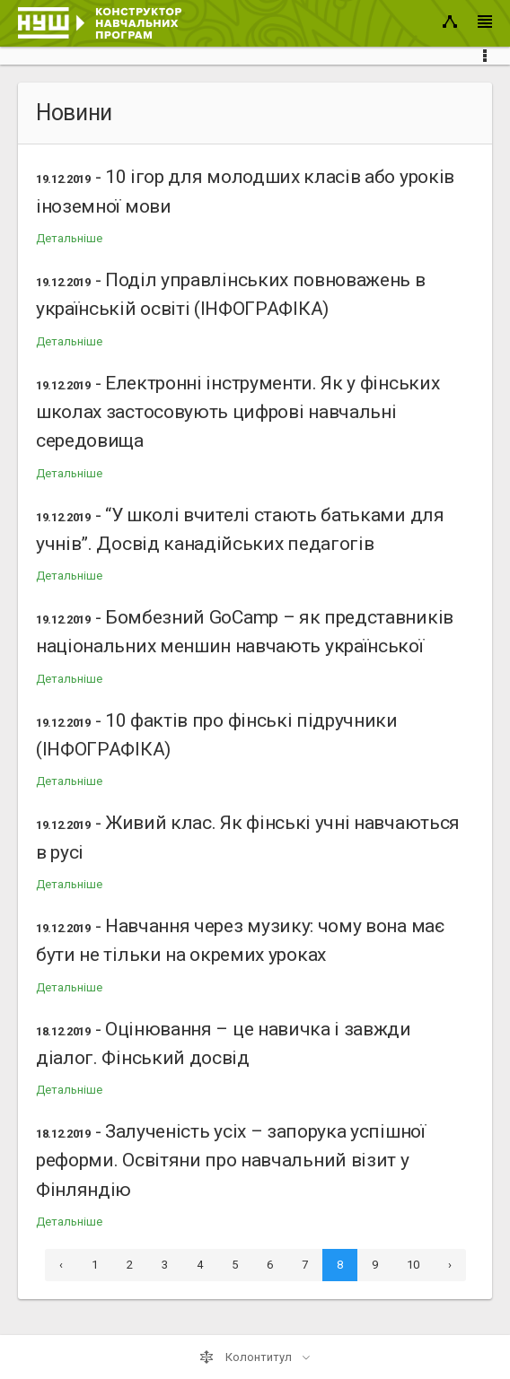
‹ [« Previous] (61, 1264)
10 (413, 1264)
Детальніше (69, 238)
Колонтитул (247, 1357)
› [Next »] (450, 1264)
